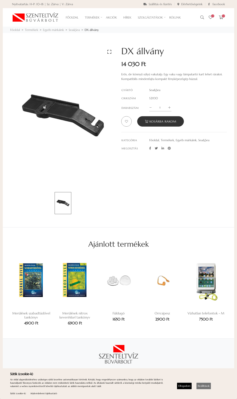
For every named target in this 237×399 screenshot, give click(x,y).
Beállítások (204, 386)
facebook (216, 4)
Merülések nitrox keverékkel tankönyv (74, 315)
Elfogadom (184, 386)
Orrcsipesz (162, 313)
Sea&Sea (74, 30)
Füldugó (119, 313)
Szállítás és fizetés (157, 4)
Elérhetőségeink (190, 4)
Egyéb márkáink (53, 30)
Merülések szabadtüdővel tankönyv (31, 315)
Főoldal (15, 30)
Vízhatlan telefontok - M (206, 313)
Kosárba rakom (160, 121)
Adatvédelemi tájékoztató (43, 393)
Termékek (31, 30)
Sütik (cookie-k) (18, 393)
